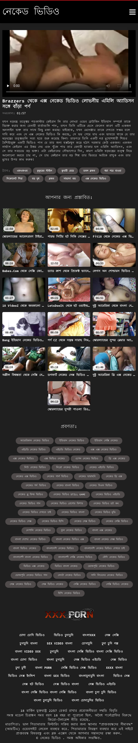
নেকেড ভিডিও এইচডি (34, 493)
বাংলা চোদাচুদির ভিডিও (88, 691)
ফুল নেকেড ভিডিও (86, 519)
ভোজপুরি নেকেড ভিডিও (99, 554)
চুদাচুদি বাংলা (26, 632)
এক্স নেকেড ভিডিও (95, 178)
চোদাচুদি (88, 632)
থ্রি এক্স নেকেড (84, 458)
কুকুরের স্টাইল (44, 170)
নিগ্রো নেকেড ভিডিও (23, 466)
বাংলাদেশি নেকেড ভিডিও (60, 537)
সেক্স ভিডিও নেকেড (53, 572)
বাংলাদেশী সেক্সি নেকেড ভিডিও (74, 546)
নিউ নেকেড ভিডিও (112, 458)
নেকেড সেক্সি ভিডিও (24, 519)
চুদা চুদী (19, 657)
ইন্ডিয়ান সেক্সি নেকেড (104, 440)
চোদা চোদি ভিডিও (30, 623)
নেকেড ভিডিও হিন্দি (84, 510)
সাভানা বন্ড (70, 178)
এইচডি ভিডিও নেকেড (53, 449)
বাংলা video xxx (26, 640)
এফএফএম (22, 170)
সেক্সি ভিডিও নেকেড (114, 572)
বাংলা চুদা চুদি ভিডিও (102, 683)
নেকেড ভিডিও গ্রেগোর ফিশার (100, 493)
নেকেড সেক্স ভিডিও (114, 510)
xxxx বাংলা (115, 657)
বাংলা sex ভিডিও (69, 666)
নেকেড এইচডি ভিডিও (55, 466)
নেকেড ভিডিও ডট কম (35, 502)
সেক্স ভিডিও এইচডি (88, 649)
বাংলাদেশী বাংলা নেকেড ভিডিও (33, 546)
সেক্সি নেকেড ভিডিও (84, 572)
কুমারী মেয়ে (67, 170)
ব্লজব (51, 178)
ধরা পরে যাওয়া (112, 170)
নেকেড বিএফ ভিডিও (32, 484)
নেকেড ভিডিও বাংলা (104, 502)
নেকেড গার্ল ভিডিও (115, 466)
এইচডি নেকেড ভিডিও (21, 449)
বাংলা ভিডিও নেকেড (27, 537)
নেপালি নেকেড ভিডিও (55, 519)
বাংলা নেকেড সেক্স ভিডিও (106, 528)
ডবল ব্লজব (89, 170)
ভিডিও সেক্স (16, 674)
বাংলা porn (42, 657)
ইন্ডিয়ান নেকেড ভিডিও (71, 440)
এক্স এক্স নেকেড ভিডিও (87, 449)
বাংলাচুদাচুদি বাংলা (105, 666)
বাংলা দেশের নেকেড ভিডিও (33, 528)
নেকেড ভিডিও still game (101, 484)
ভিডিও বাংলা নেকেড (66, 554)
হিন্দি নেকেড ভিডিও (69, 581)
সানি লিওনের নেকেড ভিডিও (104, 563)
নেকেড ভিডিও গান (65, 493)
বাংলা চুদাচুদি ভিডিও (47, 691)
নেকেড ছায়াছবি (26, 475)
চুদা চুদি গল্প (112, 632)
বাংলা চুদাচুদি (55, 649)
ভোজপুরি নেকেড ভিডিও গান (34, 563)
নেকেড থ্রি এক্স (51, 475)
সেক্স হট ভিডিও (45, 674)
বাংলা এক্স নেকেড (115, 519)
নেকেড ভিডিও (51, 729)
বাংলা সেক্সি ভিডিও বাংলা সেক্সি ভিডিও (96, 640)
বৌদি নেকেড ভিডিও (111, 546)
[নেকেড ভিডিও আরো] (132, 12)
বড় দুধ (36, 178)
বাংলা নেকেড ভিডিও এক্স (70, 528)
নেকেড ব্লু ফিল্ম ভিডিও (65, 484)
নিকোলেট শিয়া (14, 178)
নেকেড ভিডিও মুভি (24, 510)
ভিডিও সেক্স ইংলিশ (33, 666)
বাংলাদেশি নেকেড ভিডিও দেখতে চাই (102, 537)
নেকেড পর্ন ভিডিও (79, 475)
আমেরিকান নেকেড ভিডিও (37, 440)
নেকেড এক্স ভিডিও (86, 466)
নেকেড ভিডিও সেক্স (54, 510)
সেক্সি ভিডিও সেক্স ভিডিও (79, 657)
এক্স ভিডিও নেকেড (25, 458)
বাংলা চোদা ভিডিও (23, 649)
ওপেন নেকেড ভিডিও (56, 458)
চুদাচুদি (54, 640)
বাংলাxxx (90, 623)
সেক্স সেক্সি (113, 623)
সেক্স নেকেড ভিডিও (23, 572)
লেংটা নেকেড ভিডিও (69, 563)
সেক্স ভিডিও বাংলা (79, 674)
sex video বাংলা (59, 632)
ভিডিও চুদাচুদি (63, 623)
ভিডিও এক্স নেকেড (36, 554)
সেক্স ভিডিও (120, 649)
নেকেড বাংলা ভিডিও (109, 475)
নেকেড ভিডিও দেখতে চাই (70, 502)
